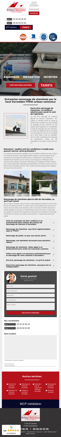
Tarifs (25, 27)
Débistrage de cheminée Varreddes (26, 385)
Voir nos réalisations (21, 85)
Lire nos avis (11, 433)
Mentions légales (35, 432)
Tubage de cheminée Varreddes (25, 392)
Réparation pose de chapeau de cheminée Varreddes (38, 387)
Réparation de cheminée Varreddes (13, 392)
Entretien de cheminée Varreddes (12, 385)
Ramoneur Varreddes (51, 391)
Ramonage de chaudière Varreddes (52, 385)
